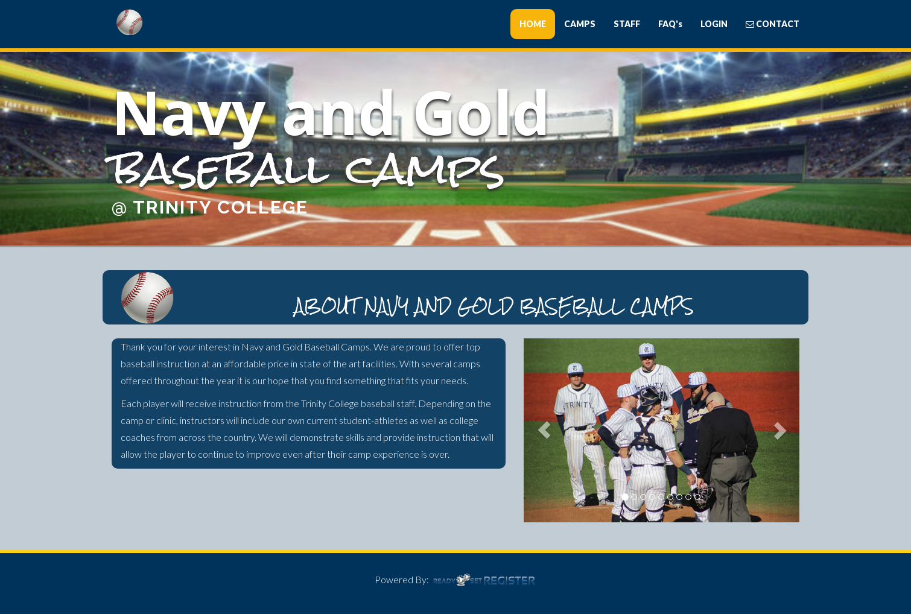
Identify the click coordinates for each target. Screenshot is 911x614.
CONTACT (772, 24)
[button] (544, 430)
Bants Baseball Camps (178, 22)
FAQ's (670, 24)
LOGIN (714, 24)
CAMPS (579, 24)
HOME (532, 24)
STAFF (627, 24)
